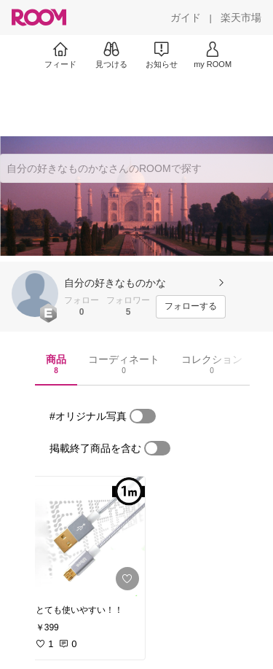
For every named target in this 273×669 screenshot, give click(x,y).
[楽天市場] (241, 17)
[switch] (143, 416)
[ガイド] (185, 17)
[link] (86, 536)
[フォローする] (191, 306)
